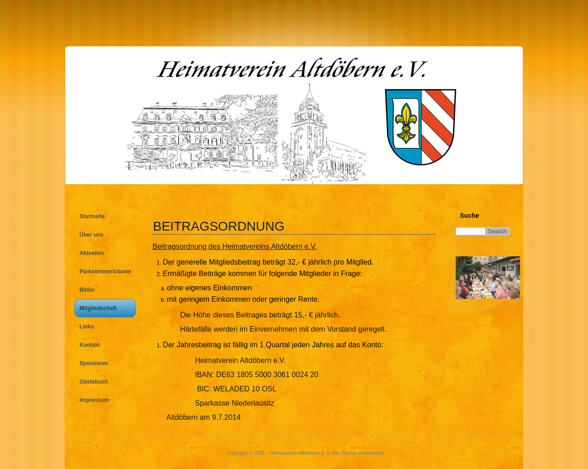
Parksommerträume (105, 271)
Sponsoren (93, 363)
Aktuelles (91, 253)
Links (86, 326)
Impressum (94, 400)
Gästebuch (93, 382)
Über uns (91, 235)
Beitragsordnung (218, 226)
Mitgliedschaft (98, 308)
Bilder (87, 290)
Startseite (92, 216)
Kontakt (89, 345)
